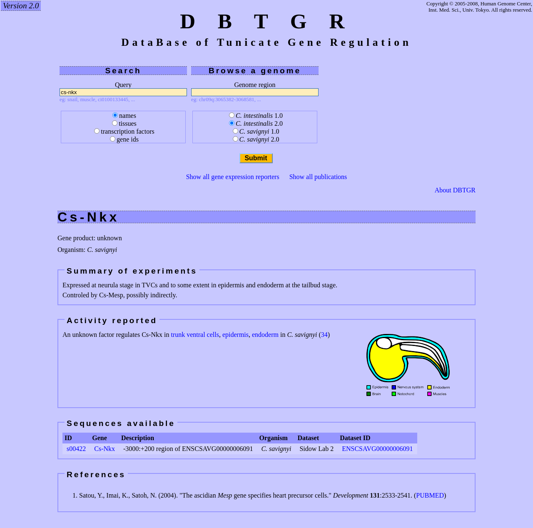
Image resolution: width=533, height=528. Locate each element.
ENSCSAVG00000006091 (377, 448)
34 (324, 334)
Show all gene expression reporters (232, 176)
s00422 (76, 448)
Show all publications (318, 176)
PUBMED (430, 495)
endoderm (265, 334)
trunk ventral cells (195, 334)
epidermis (235, 334)
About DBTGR (455, 190)
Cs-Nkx (104, 448)
